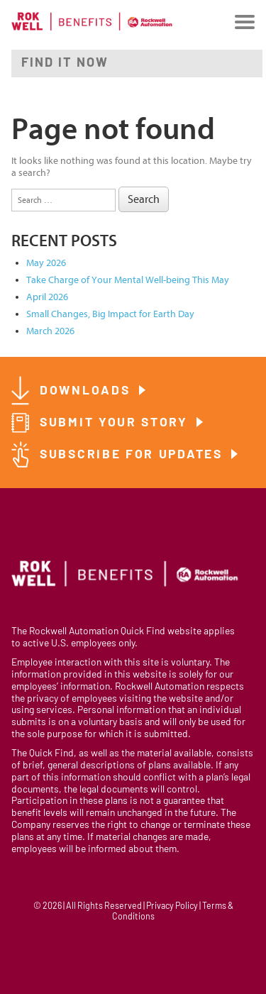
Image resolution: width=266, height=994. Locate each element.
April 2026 (47, 297)
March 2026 (50, 331)
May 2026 (46, 263)
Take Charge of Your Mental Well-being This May (127, 280)
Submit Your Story (116, 423)
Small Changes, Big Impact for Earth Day (110, 314)
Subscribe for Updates (133, 455)
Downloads (87, 391)
